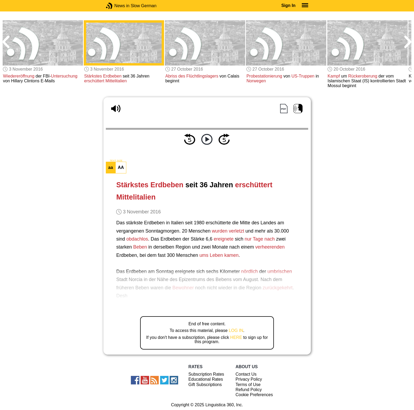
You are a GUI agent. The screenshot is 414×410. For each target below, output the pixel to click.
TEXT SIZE (116, 160)
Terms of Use (248, 384)
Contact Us (246, 374)
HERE (236, 337)
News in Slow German (117, 5)
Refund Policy (249, 389)
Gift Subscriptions (205, 384)
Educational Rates (206, 379)
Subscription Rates (206, 374)
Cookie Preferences (254, 394)
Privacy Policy (249, 379)
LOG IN (236, 330)
